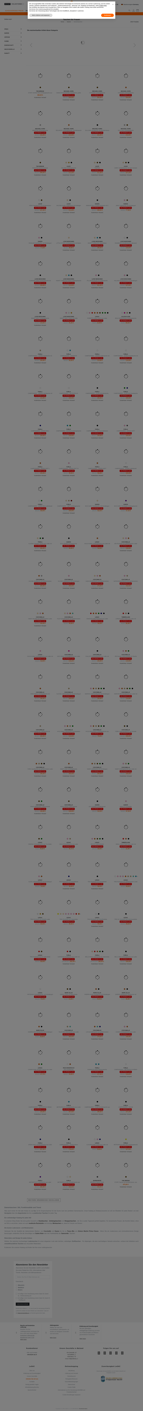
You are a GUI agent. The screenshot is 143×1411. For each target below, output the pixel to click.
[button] (112, 4)
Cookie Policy (103, 5)
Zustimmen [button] (107, 15)
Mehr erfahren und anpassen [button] (41, 15)
